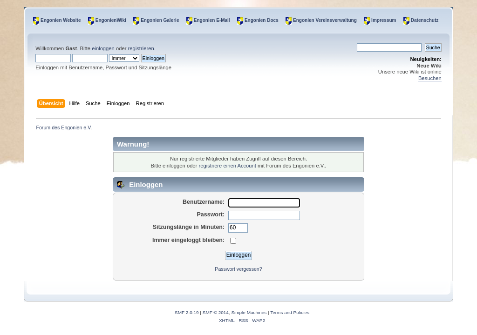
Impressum (383, 20)
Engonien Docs (262, 20)
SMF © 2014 (216, 312)
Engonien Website (61, 20)
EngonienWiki (110, 20)
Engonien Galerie (160, 20)
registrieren (141, 48)
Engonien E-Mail (212, 20)
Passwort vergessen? (238, 269)
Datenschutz (424, 20)
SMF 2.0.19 (187, 312)
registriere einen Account (227, 165)
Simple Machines (248, 312)
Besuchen (430, 78)
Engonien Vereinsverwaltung (325, 20)
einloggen (103, 48)
